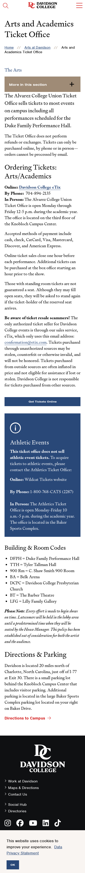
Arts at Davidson (37, 47)
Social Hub (17, 804)
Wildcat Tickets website (45, 479)
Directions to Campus (25, 718)
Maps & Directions (23, 787)
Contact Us (17, 794)
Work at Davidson (23, 781)
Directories (17, 811)
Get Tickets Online (43, 401)
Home (9, 47)
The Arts (13, 70)
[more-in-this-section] (42, 84)
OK (12, 864)
